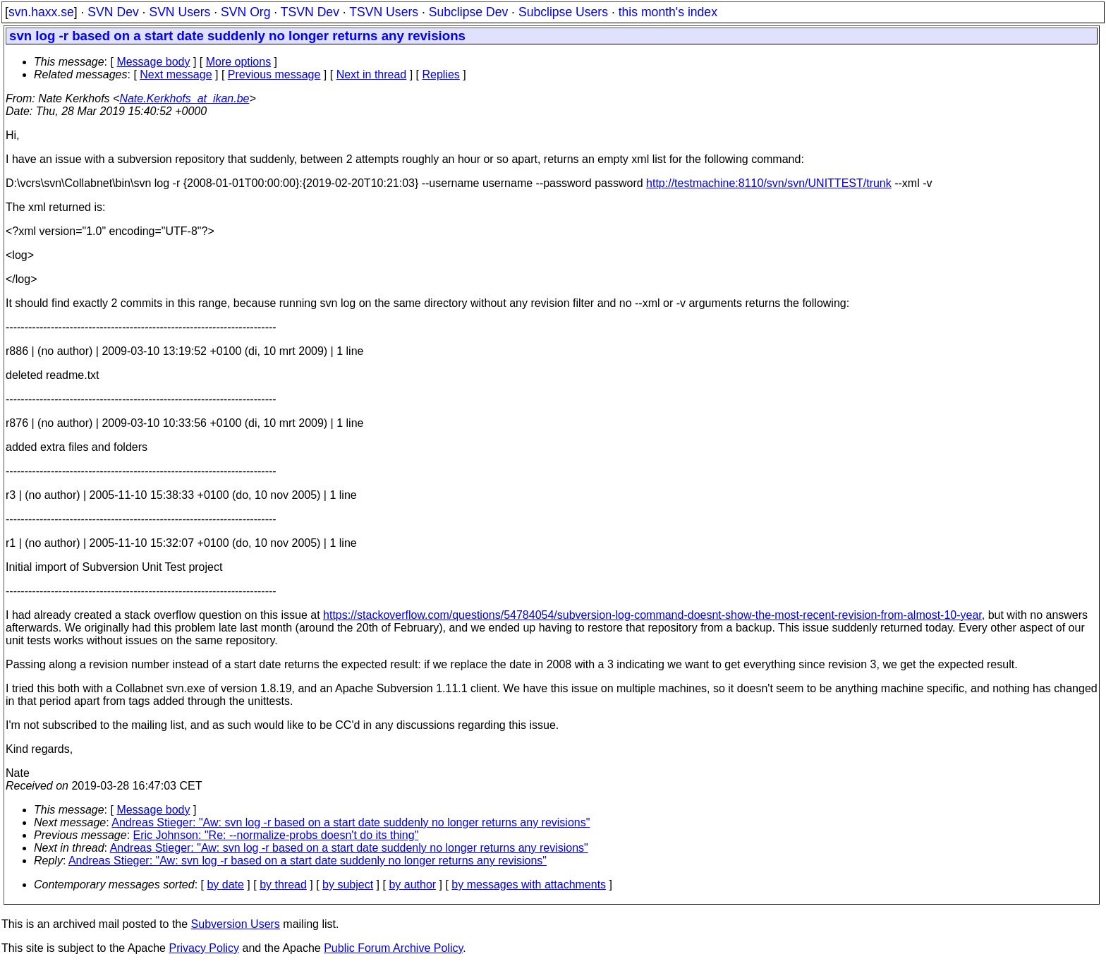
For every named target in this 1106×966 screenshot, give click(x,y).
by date (225, 884)
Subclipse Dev (468, 12)
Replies (441, 74)
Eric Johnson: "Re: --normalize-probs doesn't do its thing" (276, 835)
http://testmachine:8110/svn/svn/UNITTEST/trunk (769, 183)
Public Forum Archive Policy (393, 948)
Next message (176, 74)
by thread (283, 884)
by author (412, 884)
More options (239, 62)
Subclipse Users (563, 12)
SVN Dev (112, 12)
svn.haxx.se (41, 12)
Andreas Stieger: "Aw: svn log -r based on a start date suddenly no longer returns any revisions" (350, 822)
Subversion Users (235, 924)
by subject (347, 884)
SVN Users (179, 12)
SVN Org (245, 12)
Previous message (274, 74)
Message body (153, 62)
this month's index (668, 12)
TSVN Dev (310, 12)
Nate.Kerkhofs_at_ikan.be (184, 98)
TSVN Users (383, 12)
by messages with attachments (528, 884)
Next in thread (371, 74)
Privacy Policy (204, 948)
